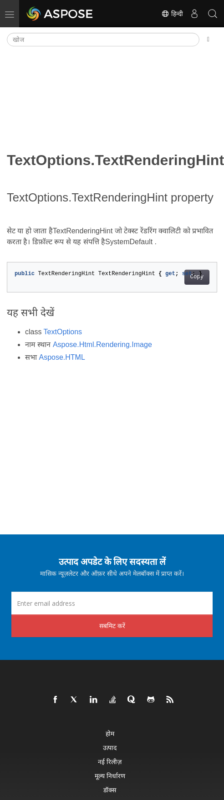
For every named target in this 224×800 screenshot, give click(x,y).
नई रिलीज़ (110, 761)
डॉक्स (109, 789)
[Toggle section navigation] (208, 39)
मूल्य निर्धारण (110, 775)
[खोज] (103, 39)
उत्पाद (110, 747)
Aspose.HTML (62, 357)
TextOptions (63, 332)
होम (110, 733)
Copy (197, 277)
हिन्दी (172, 14)
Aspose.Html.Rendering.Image (102, 344)
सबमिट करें (112, 625)
